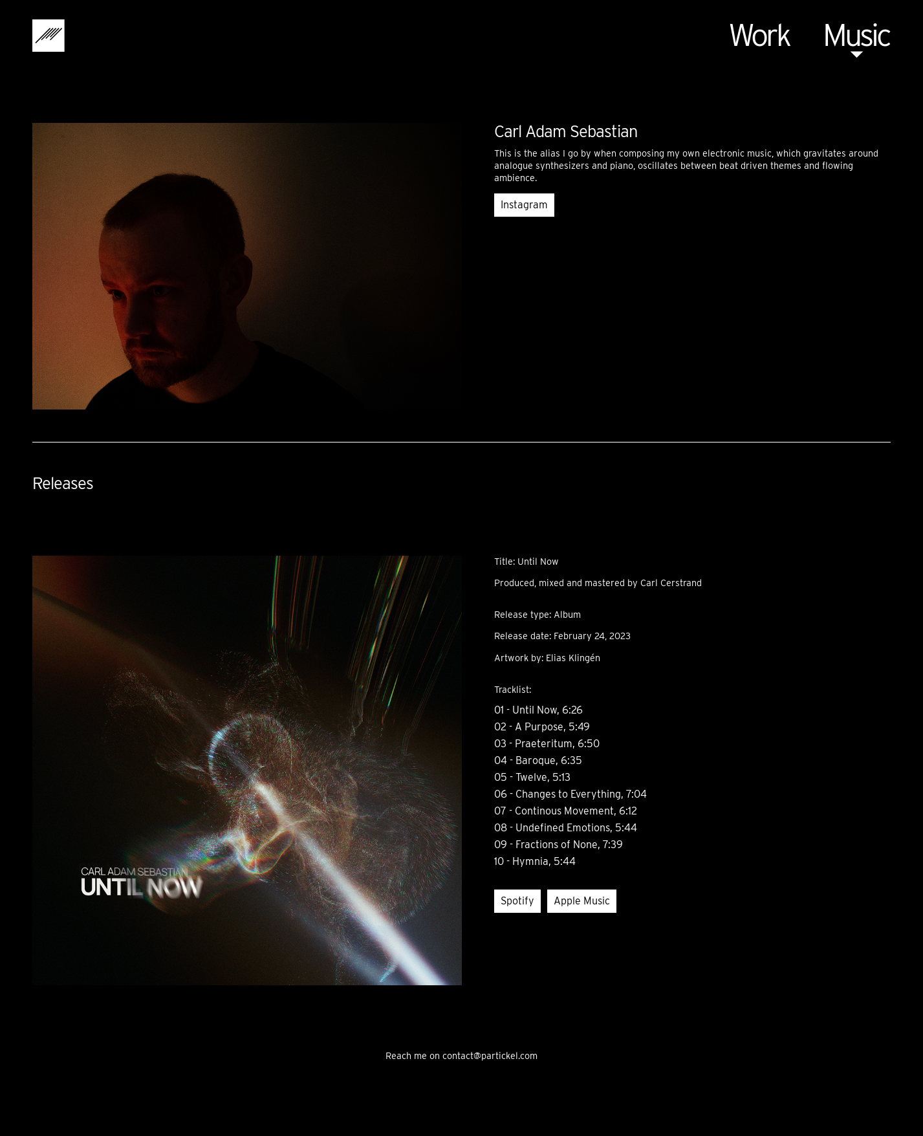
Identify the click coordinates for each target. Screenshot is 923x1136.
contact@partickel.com (490, 1055)
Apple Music (582, 901)
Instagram (524, 205)
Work (758, 34)
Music (856, 34)
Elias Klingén (573, 657)
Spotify (517, 901)
